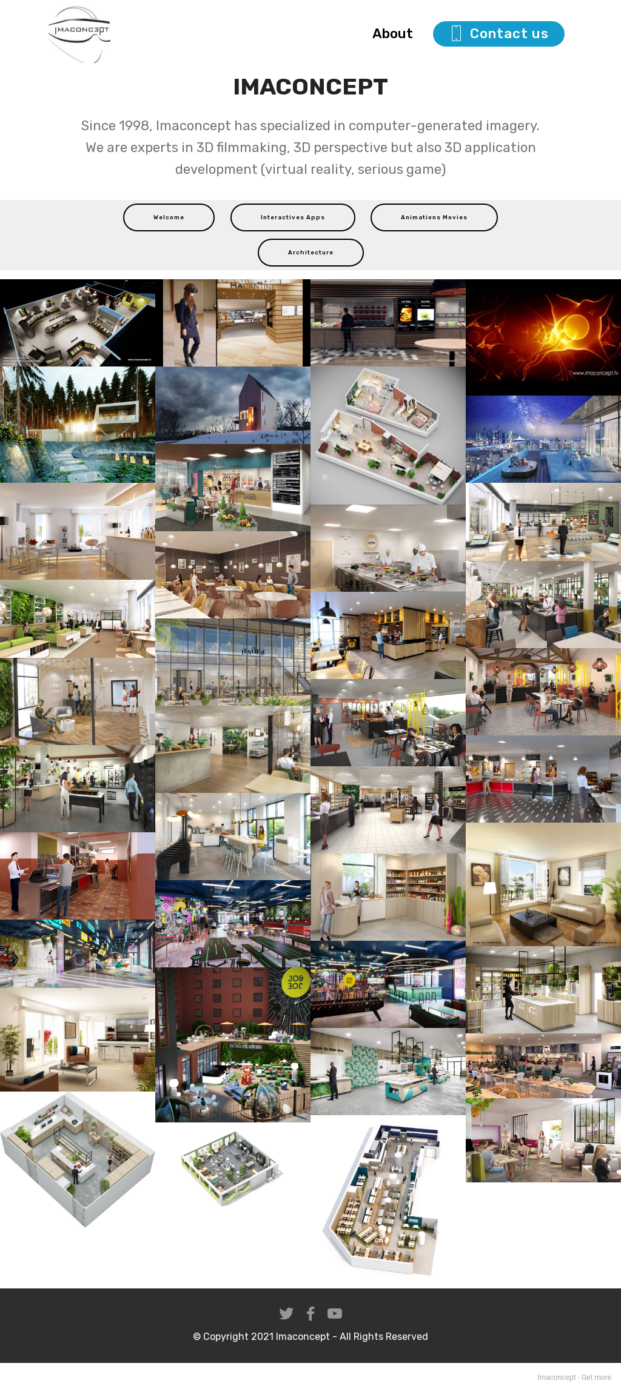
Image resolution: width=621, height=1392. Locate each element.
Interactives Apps (293, 217)
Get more (596, 1377)
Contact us (499, 33)
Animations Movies (434, 217)
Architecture (311, 252)
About (395, 33)
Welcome (168, 217)
